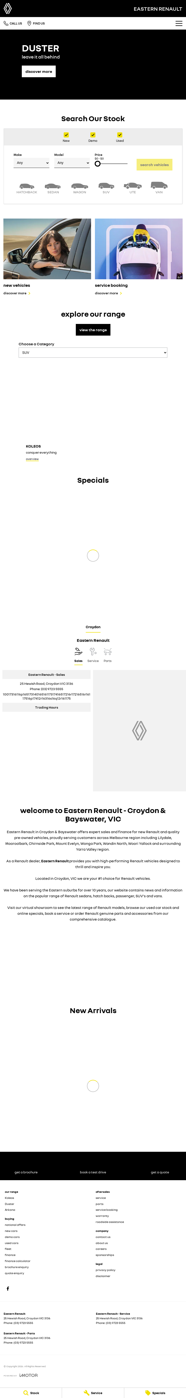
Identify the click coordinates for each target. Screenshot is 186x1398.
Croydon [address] (93, 627)
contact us (103, 1237)
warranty (102, 1216)
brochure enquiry (17, 1267)
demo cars (12, 1237)
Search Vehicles (154, 164)
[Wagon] (80, 187)
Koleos (9, 1198)
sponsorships (105, 1255)
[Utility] (132, 187)
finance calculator (18, 1261)
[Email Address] (46, 696)
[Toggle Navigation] (179, 23)
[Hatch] (27, 187)
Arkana (10, 1210)
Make (31, 160)
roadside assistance (110, 1222)
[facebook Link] (8, 1289)
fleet (8, 1249)
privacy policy (106, 1270)
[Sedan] (53, 187)
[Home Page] (8, 8)
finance (10, 1255)
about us (102, 1243)
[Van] (159, 187)
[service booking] (139, 257)
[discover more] (39, 69)
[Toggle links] (21, 1375)
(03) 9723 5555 (52, 689)
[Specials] (155, 1393)
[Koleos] (93, 412)
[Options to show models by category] (93, 352)
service (101, 1198)
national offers (15, 1225)
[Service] (93, 1393)
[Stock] (31, 1393)
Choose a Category (93, 349)
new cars (11, 1231)
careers (101, 1249)
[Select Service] (93, 656)
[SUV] (106, 187)
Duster (9, 1204)
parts (99, 1204)
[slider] (98, 164)
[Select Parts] (108, 656)
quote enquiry (14, 1273)
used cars (11, 1243)
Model (72, 160)
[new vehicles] (47, 257)
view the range (93, 329)
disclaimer (103, 1276)
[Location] (78, 656)
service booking (107, 1210)
